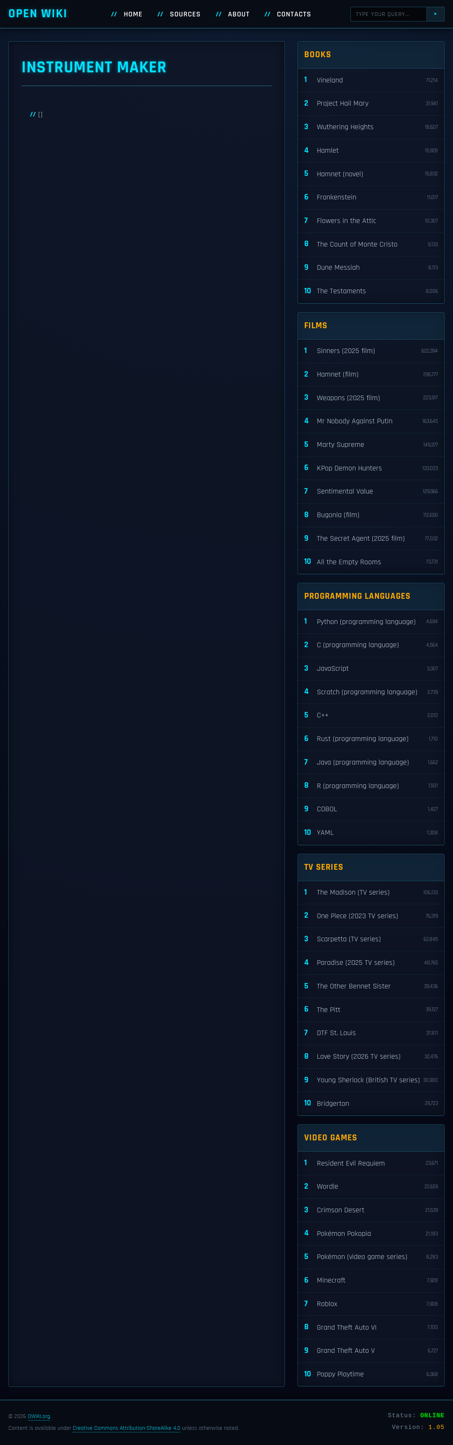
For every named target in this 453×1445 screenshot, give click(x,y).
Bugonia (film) (371, 515)
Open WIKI (38, 13)
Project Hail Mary (371, 103)
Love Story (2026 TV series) (371, 1056)
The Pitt (371, 1009)
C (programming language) (371, 645)
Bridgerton (371, 1103)
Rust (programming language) (371, 739)
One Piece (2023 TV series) (371, 915)
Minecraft (371, 1280)
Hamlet (371, 150)
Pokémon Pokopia (371, 1233)
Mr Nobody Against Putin (371, 421)
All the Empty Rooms (371, 561)
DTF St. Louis (371, 1033)
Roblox (371, 1304)
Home (133, 14)
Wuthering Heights (371, 127)
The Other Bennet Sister (371, 986)
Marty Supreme (371, 445)
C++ (371, 715)
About (239, 14)
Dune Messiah (371, 267)
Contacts (294, 14)
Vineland (371, 80)
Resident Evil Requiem (371, 1163)
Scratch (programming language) (371, 692)
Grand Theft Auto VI (371, 1327)
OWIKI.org (39, 1416)
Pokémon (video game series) (371, 1257)
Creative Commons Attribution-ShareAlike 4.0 (126, 1428)
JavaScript (371, 668)
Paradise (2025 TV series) (371, 963)
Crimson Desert (371, 1210)
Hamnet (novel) (371, 174)
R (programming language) (371, 785)
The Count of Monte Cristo (371, 244)
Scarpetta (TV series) (371, 939)
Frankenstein (371, 197)
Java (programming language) (371, 762)
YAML (371, 832)
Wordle (371, 1186)
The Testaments (371, 291)
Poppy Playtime (371, 1374)
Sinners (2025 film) (371, 351)
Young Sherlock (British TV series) (371, 1080)
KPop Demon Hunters (371, 468)
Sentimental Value (371, 491)
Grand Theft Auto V (371, 1350)
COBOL (371, 809)
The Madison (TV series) (371, 892)
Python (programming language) (371, 621)
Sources (185, 14)
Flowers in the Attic (371, 221)
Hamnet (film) (371, 374)
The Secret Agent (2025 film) (371, 538)
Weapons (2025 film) (371, 397)
